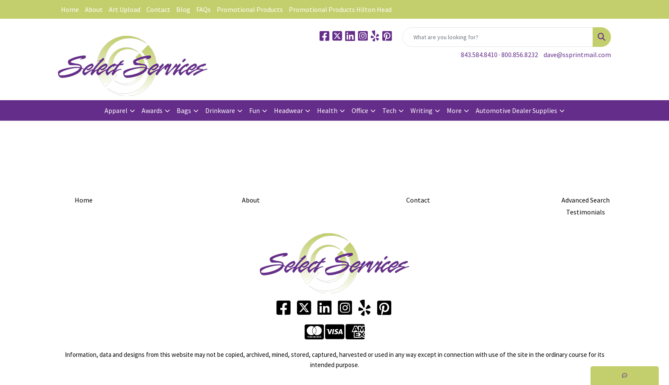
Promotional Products (250, 9)
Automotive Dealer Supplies (516, 110)
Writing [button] (421, 110)
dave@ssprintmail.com (577, 54)
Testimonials (585, 212)
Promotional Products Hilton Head (340, 9)
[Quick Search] (497, 37)
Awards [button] (152, 110)
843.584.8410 (479, 54)
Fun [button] (254, 110)
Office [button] (360, 110)
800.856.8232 (519, 54)
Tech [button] (389, 110)
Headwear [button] (288, 110)
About (94, 9)
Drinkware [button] (220, 110)
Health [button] (327, 110)
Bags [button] (184, 110)
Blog (183, 9)
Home (70, 9)
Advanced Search (585, 200)
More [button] (454, 110)
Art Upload (124, 9)
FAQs (203, 9)
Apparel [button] (116, 110)
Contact (158, 9)
